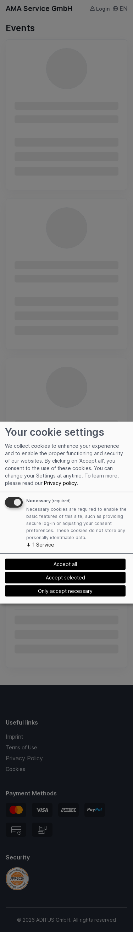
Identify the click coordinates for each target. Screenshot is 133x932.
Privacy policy (60, 483)
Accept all (65, 564)
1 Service (40, 545)
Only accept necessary (65, 591)
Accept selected (65, 577)
